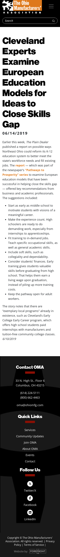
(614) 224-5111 (30, 393)
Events (30, 455)
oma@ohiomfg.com (30, 405)
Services (30, 430)
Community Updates (30, 436)
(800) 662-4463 (30, 397)
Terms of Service (34, 545)
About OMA (30, 449)
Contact (30, 461)
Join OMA (30, 442)
